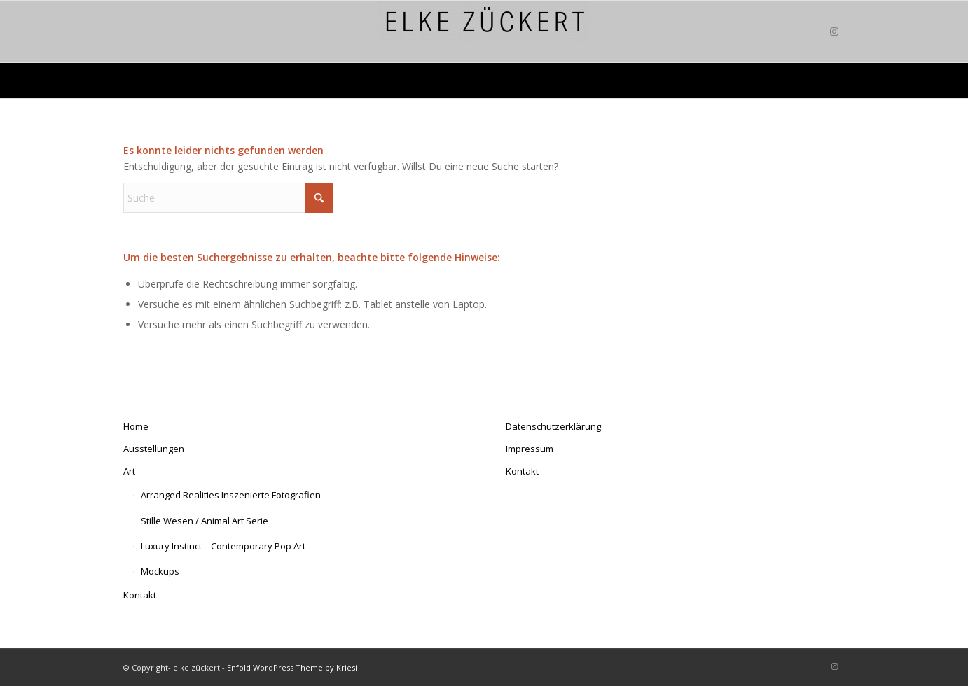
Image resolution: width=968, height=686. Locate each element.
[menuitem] (382, 80)
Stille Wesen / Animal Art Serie (204, 520)
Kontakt (139, 595)
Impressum (529, 448)
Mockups (160, 571)
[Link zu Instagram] (834, 31)
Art (129, 471)
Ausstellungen (153, 448)
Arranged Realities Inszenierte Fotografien (231, 495)
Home (135, 426)
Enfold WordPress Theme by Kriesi (292, 667)
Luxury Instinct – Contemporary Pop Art (223, 546)
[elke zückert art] (484, 31)
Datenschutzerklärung (553, 426)
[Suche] (228, 198)
